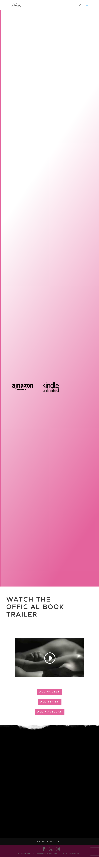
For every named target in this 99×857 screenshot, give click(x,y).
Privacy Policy (48, 841)
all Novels (49, 691)
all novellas (49, 711)
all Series (49, 701)
